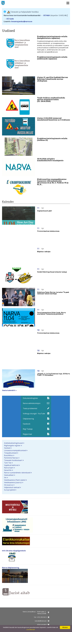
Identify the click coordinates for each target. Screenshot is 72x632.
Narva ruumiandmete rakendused (17, 472)
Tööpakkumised (10, 453)
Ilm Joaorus (8, 485)
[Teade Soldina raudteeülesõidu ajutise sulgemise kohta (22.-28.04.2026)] (36, 106)
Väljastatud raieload (11, 487)
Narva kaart (8, 468)
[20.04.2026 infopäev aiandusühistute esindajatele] (36, 167)
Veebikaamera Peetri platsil (14, 480)
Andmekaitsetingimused (13, 443)
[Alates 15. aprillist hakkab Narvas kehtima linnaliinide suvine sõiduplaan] (36, 85)
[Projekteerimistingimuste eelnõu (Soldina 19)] (36, 147)
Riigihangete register (12, 445)
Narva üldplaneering (10, 567)
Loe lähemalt (30, 629)
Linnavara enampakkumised (15, 450)
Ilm (5, 477)
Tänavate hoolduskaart (13, 460)
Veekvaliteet (9, 475)
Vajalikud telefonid (11, 465)
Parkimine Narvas (11, 458)
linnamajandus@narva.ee (21, 21)
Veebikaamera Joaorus (13, 482)
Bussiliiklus (8, 455)
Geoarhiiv (8, 470)
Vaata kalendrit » (9, 390)
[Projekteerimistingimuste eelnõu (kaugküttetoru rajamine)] (36, 45)
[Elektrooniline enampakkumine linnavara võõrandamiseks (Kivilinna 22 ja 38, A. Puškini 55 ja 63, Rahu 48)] (36, 187)
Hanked (7, 448)
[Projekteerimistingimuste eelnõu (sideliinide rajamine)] (36, 65)
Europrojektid (9, 490)
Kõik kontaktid (42, 625)
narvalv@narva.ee (41, 621)
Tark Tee (7, 463)
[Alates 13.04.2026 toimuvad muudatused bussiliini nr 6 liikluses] (36, 126)
